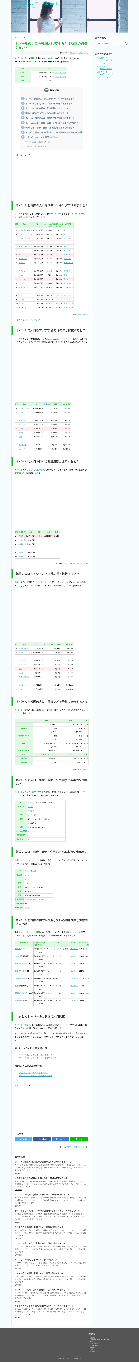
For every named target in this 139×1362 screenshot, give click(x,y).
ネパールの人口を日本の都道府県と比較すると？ (46, 108)
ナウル (21, 303)
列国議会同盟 (19, 1000)
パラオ (21, 295)
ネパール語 (32, 831)
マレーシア (22, 420)
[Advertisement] (33, 180)
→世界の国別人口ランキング (27, 320)
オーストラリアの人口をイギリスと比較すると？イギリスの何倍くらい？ (47, 1211)
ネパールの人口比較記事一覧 (38, 142)
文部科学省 (94, 1345)
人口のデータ (74, 53)
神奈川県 (22, 540)
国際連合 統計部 (60, 73)
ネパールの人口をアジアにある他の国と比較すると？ (48, 104)
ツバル (21, 299)
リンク (30, 839)
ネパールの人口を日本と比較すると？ (35, 1055)
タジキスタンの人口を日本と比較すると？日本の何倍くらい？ (42, 1290)
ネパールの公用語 (21, 831)
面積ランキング (106, 69)
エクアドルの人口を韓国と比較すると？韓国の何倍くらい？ (41, 1178)
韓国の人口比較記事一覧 (36, 146)
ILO (16, 986)
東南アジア (67, 246)
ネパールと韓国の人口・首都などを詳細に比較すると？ (49, 118)
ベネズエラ (23, 283)
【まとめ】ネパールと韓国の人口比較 (42, 137)
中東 (65, 275)
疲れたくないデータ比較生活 (36, 3)
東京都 (21, 536)
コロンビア (23, 259)
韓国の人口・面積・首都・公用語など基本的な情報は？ (49, 128)
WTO (17, 956)
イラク (21, 673)
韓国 (20, 255)
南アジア (67, 234)
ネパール (22, 279)
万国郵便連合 (19, 978)
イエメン (22, 275)
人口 (63, 1147)
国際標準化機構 (20, 971)
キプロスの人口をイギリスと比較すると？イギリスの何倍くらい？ (44, 1306)
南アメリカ (67, 259)
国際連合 (18, 949)
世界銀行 (85, 314)
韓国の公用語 (19, 899)
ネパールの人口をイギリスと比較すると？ (37, 1058)
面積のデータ (102, 66)
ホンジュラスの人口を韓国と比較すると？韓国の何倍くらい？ (42, 1194)
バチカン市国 (23, 308)
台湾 (20, 437)
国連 (79, 314)
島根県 (21, 552)
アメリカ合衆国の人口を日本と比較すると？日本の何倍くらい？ (43, 1162)
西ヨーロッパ (68, 263)
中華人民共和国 (24, 230)
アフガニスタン (24, 677)
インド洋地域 (68, 287)
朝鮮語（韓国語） (31, 899)
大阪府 (21, 544)
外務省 (92, 1347)
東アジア (67, 230)
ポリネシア (67, 299)
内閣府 (92, 1338)
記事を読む (18, 1173)
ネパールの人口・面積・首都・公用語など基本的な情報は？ (51, 123)
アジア (49, 339)
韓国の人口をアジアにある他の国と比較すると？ (46, 113)
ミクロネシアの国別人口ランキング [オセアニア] (36, 1260)
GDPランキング (106, 74)
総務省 (86, 563)
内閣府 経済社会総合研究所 (73, 563)
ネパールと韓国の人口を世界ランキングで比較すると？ (49, 99)
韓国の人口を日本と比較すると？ (33, 1073)
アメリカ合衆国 (24, 238)
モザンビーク (23, 271)
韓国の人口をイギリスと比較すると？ (35, 1076)
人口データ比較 (83, 53)
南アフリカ (67, 271)
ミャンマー (23, 246)
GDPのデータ (102, 72)
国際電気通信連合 (21, 963)
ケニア (21, 250)
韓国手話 (42, 899)
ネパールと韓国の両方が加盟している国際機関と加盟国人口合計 (53, 132)
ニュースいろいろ (104, 77)
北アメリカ (67, 238)
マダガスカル (23, 287)
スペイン (22, 263)
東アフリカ (67, 250)
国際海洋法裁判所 (21, 993)
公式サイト (74, 949)
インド (21, 234)
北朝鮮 (21, 432)
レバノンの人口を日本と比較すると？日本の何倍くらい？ (40, 1243)
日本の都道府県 (37, 470)
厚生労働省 (94, 1343)
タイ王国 (22, 660)
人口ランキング (106, 60)
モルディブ (22, 445)
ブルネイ (22, 449)
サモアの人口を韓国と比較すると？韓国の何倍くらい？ (39, 1273)
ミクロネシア (68, 295)
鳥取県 (21, 556)
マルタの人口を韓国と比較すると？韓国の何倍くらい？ (39, 1227)
